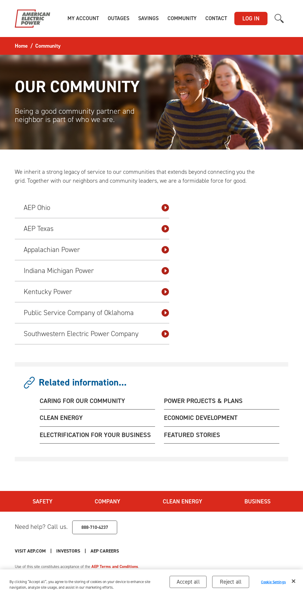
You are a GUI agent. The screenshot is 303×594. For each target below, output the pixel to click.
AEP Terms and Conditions (114, 566)
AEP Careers (105, 551)
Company (107, 501)
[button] (83, 18)
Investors (68, 551)
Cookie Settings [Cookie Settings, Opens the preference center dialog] (273, 583)
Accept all (188, 583)
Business (257, 501)
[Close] (293, 583)
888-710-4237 (94, 527)
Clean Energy (182, 501)
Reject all (230, 583)
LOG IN (251, 18)
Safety (42, 501)
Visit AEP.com (30, 551)
